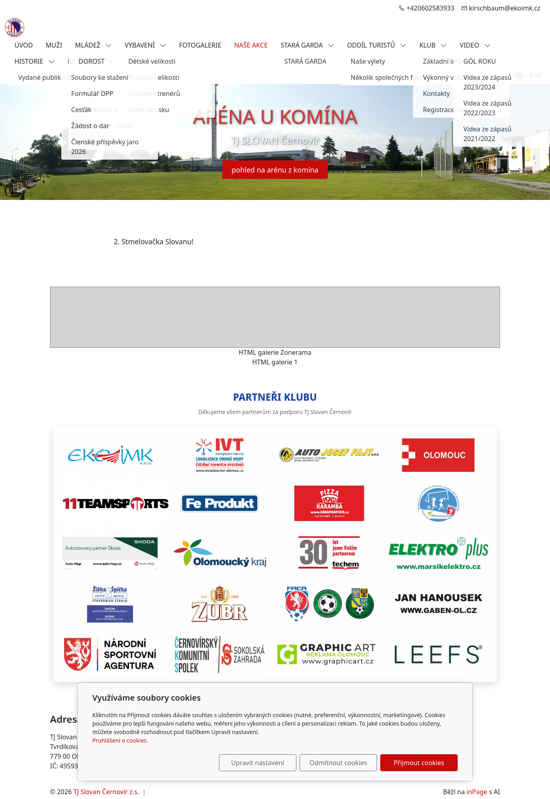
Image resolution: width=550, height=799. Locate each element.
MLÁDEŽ (93, 45)
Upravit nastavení (257, 762)
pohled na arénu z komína (275, 170)
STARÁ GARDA (307, 45)
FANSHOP (141, 61)
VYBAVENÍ (145, 45)
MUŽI (54, 45)
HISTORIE (35, 61)
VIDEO (475, 45)
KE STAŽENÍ (91, 61)
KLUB (433, 45)
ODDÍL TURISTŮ (376, 45)
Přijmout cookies (419, 762)
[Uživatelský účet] (501, 75)
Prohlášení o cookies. (120, 740)
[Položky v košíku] (519, 75)
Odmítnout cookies (338, 762)
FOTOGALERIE (200, 45)
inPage (477, 791)
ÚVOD (24, 45)
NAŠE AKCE (251, 45)
